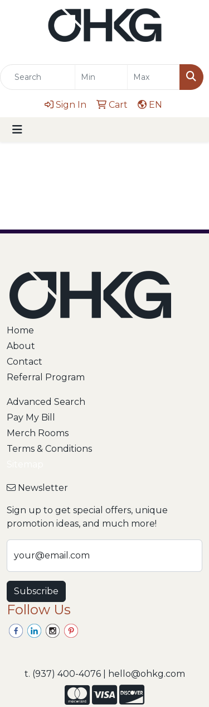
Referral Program (46, 377)
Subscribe (36, 591)
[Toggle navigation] (17, 129)
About (21, 346)
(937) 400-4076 (66, 673)
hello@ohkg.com (146, 673)
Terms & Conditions (49, 448)
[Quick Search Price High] (153, 77)
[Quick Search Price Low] (101, 77)
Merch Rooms (38, 433)
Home (20, 330)
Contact (24, 361)
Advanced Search (46, 402)
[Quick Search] (37, 77)
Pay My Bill (31, 417)
